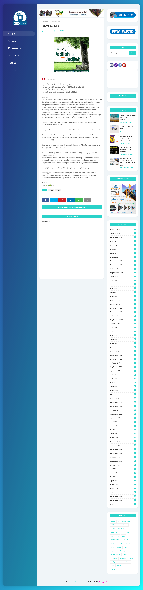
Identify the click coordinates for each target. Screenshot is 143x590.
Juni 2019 (123, 473)
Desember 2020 (123, 402)
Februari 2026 (123, 230)
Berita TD (121, 529)
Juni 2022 (123, 332)
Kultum (126, 547)
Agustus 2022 (123, 324)
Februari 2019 (123, 489)
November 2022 (123, 312)
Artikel (51, 190)
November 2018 (123, 500)
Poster (51, 21)
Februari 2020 (123, 441)
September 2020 (123, 414)
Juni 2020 (123, 426)
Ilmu (112, 547)
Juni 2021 (123, 379)
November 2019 (123, 453)
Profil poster (115, 562)
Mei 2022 (123, 335)
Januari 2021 (123, 398)
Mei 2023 (123, 288)
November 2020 (123, 406)
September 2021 (123, 367)
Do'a (123, 536)
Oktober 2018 (123, 504)
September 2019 (123, 461)
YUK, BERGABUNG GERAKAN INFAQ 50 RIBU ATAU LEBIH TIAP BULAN (127, 162)
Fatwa (113, 543)
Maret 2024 (123, 257)
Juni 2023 (123, 284)
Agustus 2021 (123, 371)
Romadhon (125, 562)
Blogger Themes (105, 582)
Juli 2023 (123, 281)
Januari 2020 (123, 445)
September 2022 (123, 320)
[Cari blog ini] (119, 53)
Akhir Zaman (115, 525)
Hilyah (128, 543)
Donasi (125, 540)
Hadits (120, 543)
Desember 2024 (123, 237)
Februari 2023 (123, 300)
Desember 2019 (123, 449)
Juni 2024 (123, 245)
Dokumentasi (115, 540)
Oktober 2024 (123, 241)
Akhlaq (125, 525)
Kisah (119, 547)
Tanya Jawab (115, 569)
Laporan (114, 551)
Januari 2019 (123, 492)
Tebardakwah (48, 31)
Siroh (112, 566)
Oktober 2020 (123, 410)
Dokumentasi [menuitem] (14, 55)
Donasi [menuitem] (12, 63)
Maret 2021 (123, 390)
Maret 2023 (123, 296)
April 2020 (123, 434)
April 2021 (123, 386)
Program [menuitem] (14, 48)
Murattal (131, 551)
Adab (113, 521)
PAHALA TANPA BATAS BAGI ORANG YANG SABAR (128, 117)
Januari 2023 (123, 304)
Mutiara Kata (115, 554)
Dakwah (127, 532)
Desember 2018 (123, 496)
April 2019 (123, 481)
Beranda (45, 21)
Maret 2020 (123, 438)
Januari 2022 (123, 351)
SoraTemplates (81, 582)
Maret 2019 (123, 485)
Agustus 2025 (123, 233)
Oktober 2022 (123, 316)
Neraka (125, 554)
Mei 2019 (123, 477)
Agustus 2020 (123, 418)
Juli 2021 (123, 375)
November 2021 (123, 359)
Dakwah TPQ (115, 536)
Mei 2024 (123, 249)
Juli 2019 (123, 469)
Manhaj (122, 551)
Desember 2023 (123, 261)
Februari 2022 (123, 347)
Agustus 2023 (123, 277)
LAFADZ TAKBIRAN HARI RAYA (126, 127)
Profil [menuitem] (13, 41)
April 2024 (123, 253)
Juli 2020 (123, 422)
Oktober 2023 (123, 269)
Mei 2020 (123, 430)
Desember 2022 (123, 308)
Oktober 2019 (123, 457)
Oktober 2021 (123, 363)
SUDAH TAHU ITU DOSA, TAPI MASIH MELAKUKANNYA (126, 138)
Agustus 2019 (123, 465)
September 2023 (123, 273)
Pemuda (123, 558)
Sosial (119, 566)
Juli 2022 (123, 328)
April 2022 (123, 339)
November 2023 (123, 265)
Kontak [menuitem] (13, 70)
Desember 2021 (123, 355)
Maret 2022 (123, 343)
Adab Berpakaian (124, 521)
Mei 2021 (123, 383)
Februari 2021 (123, 394)
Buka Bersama (116, 532)
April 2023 (123, 292)
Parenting (114, 558)
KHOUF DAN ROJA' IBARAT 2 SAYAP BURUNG (126, 149)
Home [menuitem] (12, 34)
